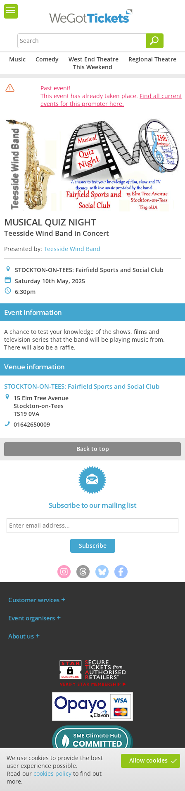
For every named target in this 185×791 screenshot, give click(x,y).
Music (17, 59)
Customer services (33, 600)
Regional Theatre (152, 59)
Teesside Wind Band (72, 249)
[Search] (155, 40)
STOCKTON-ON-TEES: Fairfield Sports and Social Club (81, 386)
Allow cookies (148, 760)
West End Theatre (94, 59)
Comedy (47, 59)
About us (20, 636)
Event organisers (31, 618)
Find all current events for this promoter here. (111, 100)
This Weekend (92, 67)
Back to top (92, 449)
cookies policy (52, 773)
